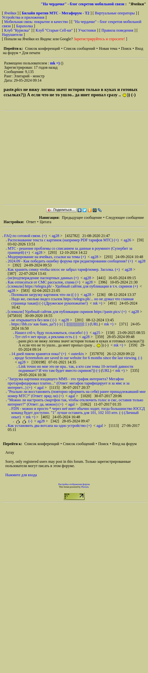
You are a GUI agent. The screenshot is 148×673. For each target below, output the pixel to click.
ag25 (97, 333)
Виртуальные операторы (115, 13)
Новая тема (108, 48)
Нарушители (12, 35)
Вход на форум (124, 444)
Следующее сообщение (125, 217)
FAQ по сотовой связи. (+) (25, 236)
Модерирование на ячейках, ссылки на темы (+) (47, 257)
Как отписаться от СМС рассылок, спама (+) (44, 282)
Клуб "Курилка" (17, 30)
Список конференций (42, 48)
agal (41, 387)
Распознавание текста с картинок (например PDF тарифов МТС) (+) (63, 240)
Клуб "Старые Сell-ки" (54, 30)
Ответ (31, 222)
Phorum (84, 487)
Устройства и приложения (23, 17)
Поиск (126, 48)
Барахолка (24, 26)
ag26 (128, 240)
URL (95, 324)
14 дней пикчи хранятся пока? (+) (38, 354)
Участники (87, 30)
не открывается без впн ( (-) (33, 320)
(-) (24, 421)
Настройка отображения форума (74, 484)
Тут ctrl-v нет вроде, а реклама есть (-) (46, 337)
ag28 (56, 236)
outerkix (78, 354)
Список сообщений (79, 48)
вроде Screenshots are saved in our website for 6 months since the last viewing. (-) (78, 358)
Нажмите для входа (21, 475)
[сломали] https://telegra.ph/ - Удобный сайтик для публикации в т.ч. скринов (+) (73, 286)
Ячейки (10, 13)
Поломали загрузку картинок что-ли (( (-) (45, 295)
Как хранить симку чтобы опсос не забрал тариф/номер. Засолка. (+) (64, 269)
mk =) (55, 63)
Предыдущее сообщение (82, 217)
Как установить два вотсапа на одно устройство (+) (50, 426)
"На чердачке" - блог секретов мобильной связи (82, 4)
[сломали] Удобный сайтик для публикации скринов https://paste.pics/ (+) (67, 312)
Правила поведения (117, 30)
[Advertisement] (45, 158)
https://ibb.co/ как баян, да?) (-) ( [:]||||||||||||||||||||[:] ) (50, 324)
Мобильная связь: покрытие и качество (36, 22)
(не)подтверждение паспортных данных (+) (43, 278)
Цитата (45, 222)
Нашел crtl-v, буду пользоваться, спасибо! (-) (51, 333)
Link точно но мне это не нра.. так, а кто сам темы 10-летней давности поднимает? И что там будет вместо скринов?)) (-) (75, 368)
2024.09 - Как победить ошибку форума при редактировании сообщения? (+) (70, 261)
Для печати (31, 53)
